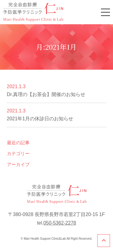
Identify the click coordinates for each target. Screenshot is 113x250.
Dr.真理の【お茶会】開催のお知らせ (46, 94)
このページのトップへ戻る (103, 240)
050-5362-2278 (59, 222)
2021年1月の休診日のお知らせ (40, 118)
